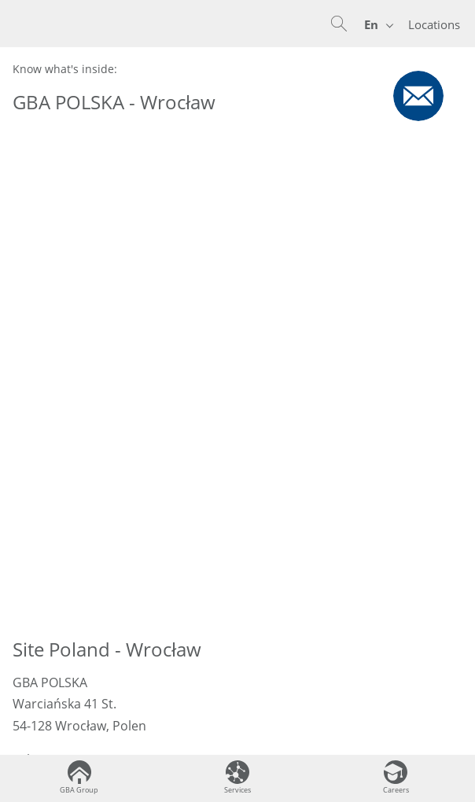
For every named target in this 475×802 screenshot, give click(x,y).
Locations (434, 24)
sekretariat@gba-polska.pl (120, 333)
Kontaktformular (62, 388)
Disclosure (237, 723)
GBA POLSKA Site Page (355, 423)
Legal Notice (237, 660)
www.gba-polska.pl (101, 354)
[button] (339, 23)
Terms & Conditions (237, 692)
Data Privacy (237, 629)
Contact (238, 597)
